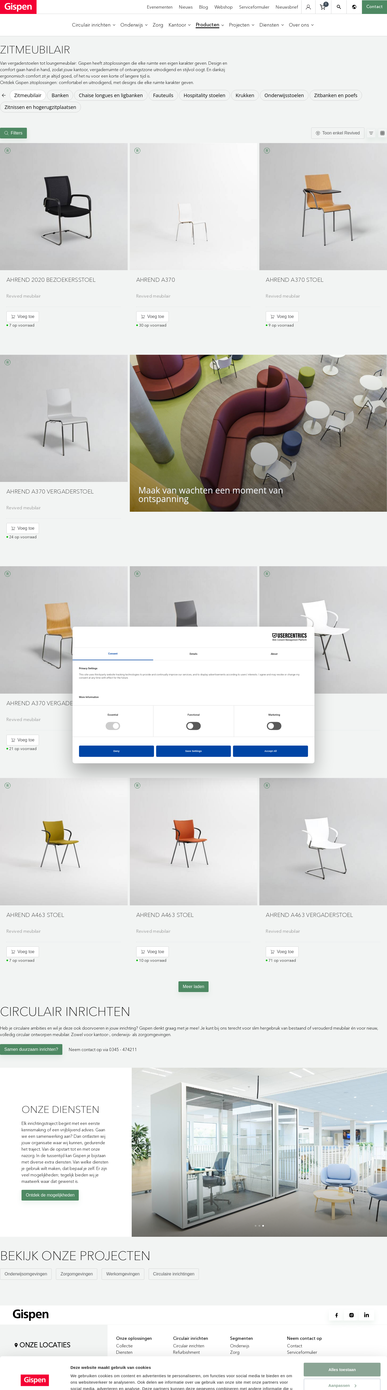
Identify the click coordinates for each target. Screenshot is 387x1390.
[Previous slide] (137, 1150)
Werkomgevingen (122, 1274)
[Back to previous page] (3, 95)
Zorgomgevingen (76, 1274)
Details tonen (83, 1379)
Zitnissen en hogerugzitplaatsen (40, 107)
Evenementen (160, 7)
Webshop (223, 7)
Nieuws (186, 7)
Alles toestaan (342, 1339)
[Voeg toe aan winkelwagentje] (22, 316)
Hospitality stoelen (204, 95)
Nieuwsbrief (287, 7)
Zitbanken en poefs (335, 95)
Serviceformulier (254, 7)
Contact (374, 7)
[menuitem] (93, 25)
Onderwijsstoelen (284, 95)
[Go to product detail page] (64, 223)
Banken (60, 95)
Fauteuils (163, 95)
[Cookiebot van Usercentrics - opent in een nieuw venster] (34, 1380)
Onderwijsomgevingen (26, 1274)
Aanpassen (342, 1355)
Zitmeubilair (27, 95)
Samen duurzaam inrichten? (31, 1049)
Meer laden (193, 986)
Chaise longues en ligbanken (111, 95)
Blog (203, 7)
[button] (64, 206)
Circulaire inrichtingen (174, 1274)
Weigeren (342, 1370)
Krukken (245, 95)
